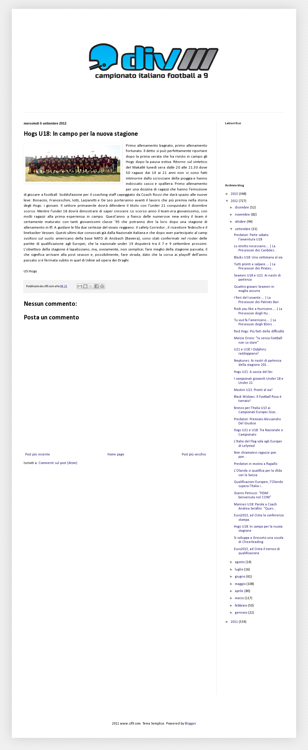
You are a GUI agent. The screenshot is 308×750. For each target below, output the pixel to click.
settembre (243, 229)
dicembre (242, 207)
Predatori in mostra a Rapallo (255, 464)
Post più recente (37, 454)
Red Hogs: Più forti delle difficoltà (259, 331)
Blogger (190, 723)
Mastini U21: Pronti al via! (253, 390)
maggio (240, 584)
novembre (243, 214)
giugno (240, 576)
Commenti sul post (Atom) (57, 463)
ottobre (241, 222)
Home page (116, 454)
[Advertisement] (254, 663)
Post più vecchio (194, 454)
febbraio (241, 605)
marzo (240, 598)
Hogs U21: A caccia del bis (253, 372)
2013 (235, 194)
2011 (235, 622)
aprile (239, 591)
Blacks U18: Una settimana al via (258, 257)
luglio (239, 569)
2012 (235, 201)
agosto (240, 562)
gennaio (241, 613)
